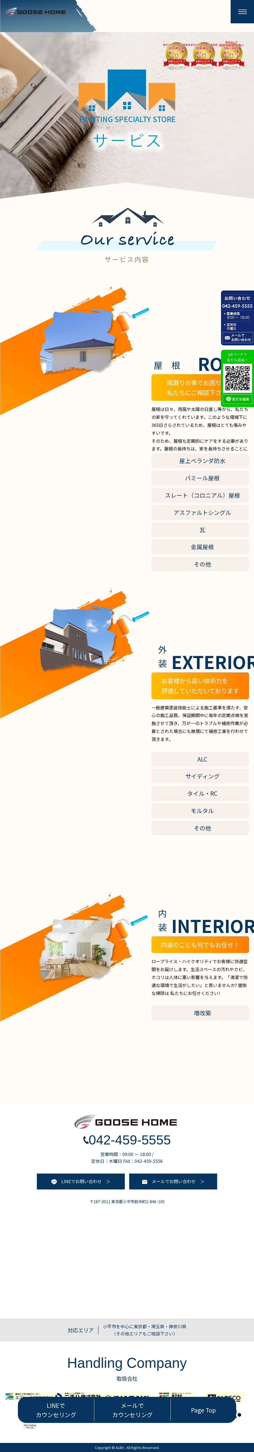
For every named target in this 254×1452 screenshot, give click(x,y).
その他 (202, 564)
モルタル (202, 811)
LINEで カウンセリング (56, 1410)
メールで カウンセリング (132, 1410)
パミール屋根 (202, 478)
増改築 (202, 1013)
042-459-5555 (127, 1140)
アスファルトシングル (202, 512)
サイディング (202, 776)
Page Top (203, 1410)
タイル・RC (202, 793)
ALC (202, 759)
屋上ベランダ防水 (202, 460)
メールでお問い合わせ (169, 1181)
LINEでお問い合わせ (76, 1181)
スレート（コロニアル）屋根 (202, 495)
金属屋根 (202, 547)
